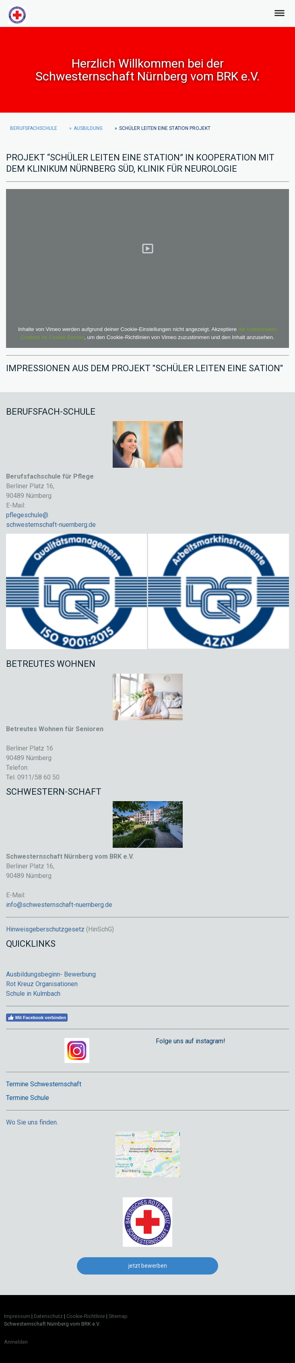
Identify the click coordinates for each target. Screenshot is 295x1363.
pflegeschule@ (27, 515)
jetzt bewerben (147, 1265)
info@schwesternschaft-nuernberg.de (59, 905)
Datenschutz (48, 1316)
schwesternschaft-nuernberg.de (51, 524)
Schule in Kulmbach (33, 993)
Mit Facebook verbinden (37, 1017)
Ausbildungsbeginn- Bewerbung (51, 974)
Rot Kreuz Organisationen (42, 984)
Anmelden (16, 1342)
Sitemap (118, 1316)
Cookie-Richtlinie (85, 1316)
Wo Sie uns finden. (32, 1122)
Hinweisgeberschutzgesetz (45, 929)
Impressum (17, 1316)
